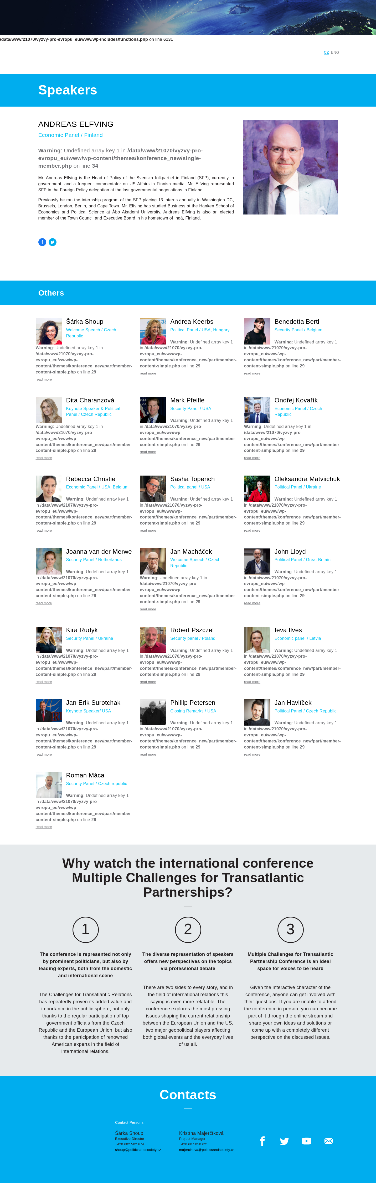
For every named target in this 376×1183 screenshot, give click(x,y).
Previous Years (173, 63)
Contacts (332, 63)
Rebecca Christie (91, 478)
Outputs (307, 63)
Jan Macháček (191, 551)
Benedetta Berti (297, 321)
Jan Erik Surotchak (93, 702)
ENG (335, 52)
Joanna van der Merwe (99, 551)
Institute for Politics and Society (230, 52)
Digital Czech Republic (295, 52)
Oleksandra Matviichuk (307, 478)
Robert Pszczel (192, 629)
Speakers (281, 63)
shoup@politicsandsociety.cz (138, 1150)
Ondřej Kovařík (296, 400)
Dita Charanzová (90, 400)
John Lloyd (290, 551)
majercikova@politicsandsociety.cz (207, 1150)
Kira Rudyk (82, 629)
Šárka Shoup (85, 321)
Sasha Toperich (192, 478)
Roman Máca (85, 775)
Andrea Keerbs (191, 321)
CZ (326, 52)
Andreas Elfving (76, 124)
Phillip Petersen (192, 702)
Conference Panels (222, 63)
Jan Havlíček (293, 702)
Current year (138, 63)
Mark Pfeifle (187, 400)
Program (257, 63)
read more (44, 379)
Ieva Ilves (288, 629)
